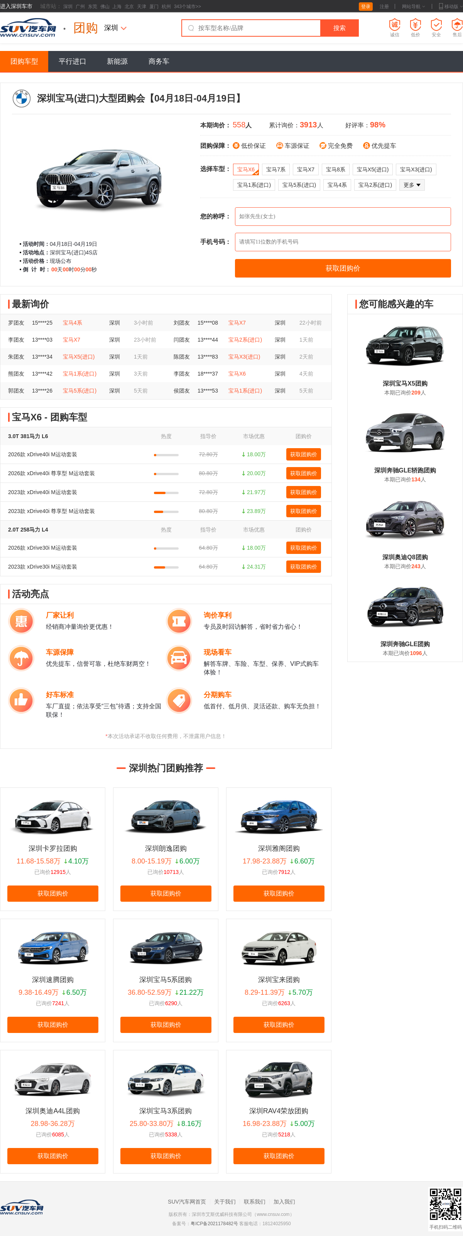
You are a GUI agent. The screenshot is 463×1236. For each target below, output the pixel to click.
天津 (141, 6)
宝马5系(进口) (299, 185)
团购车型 (24, 61)
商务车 (159, 61)
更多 (412, 185)
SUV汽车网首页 (187, 1201)
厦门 (154, 6)
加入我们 (284, 1201)
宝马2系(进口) (375, 185)
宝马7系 (276, 169)
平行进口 (72, 61)
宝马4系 (337, 185)
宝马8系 (335, 169)
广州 (80, 6)
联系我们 (254, 1201)
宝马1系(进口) (254, 185)
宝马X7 (305, 169)
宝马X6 (248, 170)
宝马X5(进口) (373, 169)
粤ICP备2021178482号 (214, 1223)
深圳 (68, 6)
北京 (129, 6)
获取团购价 (303, 454)
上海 (117, 6)
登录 (365, 6)
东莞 (92, 6)
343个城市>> (187, 6)
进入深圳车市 (16, 6)
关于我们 (225, 1201)
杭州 (166, 6)
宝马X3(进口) (416, 169)
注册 (384, 6)
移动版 (451, 6)
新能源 (117, 61)
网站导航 (413, 6)
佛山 (105, 6)
